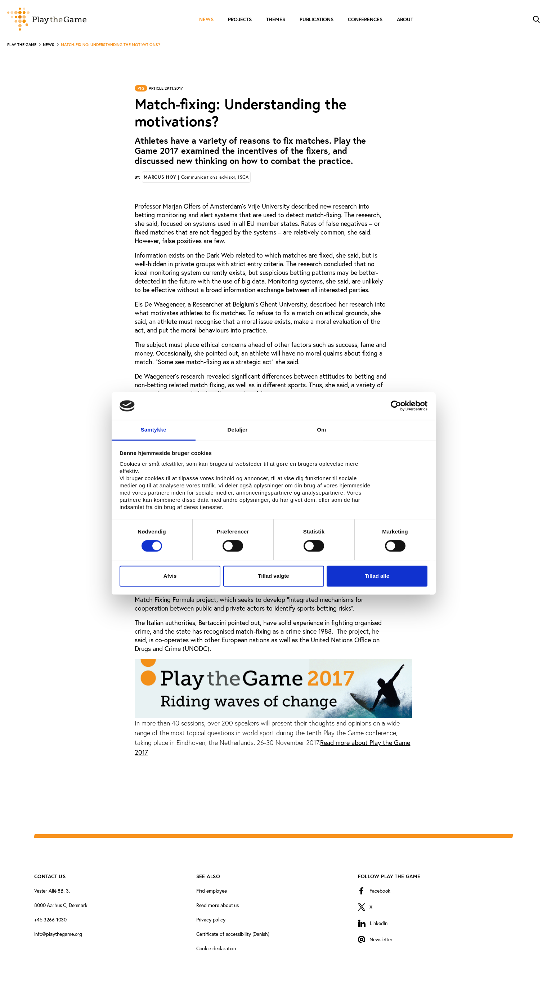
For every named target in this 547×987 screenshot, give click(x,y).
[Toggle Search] (536, 19)
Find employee (211, 891)
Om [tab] (321, 429)
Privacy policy (210, 919)
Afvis (170, 576)
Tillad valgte (273, 576)
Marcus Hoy (196, 177)
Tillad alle (377, 576)
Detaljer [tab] (238, 429)
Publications (316, 19)
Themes (275, 19)
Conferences (365, 19)
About (405, 19)
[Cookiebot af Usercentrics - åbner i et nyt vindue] (395, 406)
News (206, 19)
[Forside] (46, 19)
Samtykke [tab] (153, 429)
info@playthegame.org (58, 934)
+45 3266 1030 (50, 919)
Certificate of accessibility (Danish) (232, 934)
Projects (240, 19)
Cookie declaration (216, 948)
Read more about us (217, 905)
